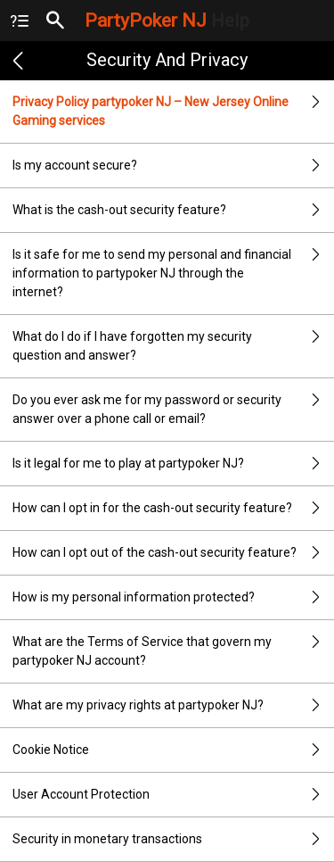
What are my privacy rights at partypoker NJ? (173, 705)
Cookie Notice (173, 750)
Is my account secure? (173, 165)
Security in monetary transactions (173, 839)
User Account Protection (173, 794)
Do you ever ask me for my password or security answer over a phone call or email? (173, 409)
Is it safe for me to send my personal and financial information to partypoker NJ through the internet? (173, 273)
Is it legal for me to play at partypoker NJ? (173, 463)
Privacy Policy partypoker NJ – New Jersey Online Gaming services (173, 111)
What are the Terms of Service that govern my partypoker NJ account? (173, 651)
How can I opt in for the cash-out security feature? (173, 508)
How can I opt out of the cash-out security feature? (173, 553)
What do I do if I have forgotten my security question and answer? (173, 346)
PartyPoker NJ (167, 20)
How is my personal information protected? (173, 597)
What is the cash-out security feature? (173, 210)
